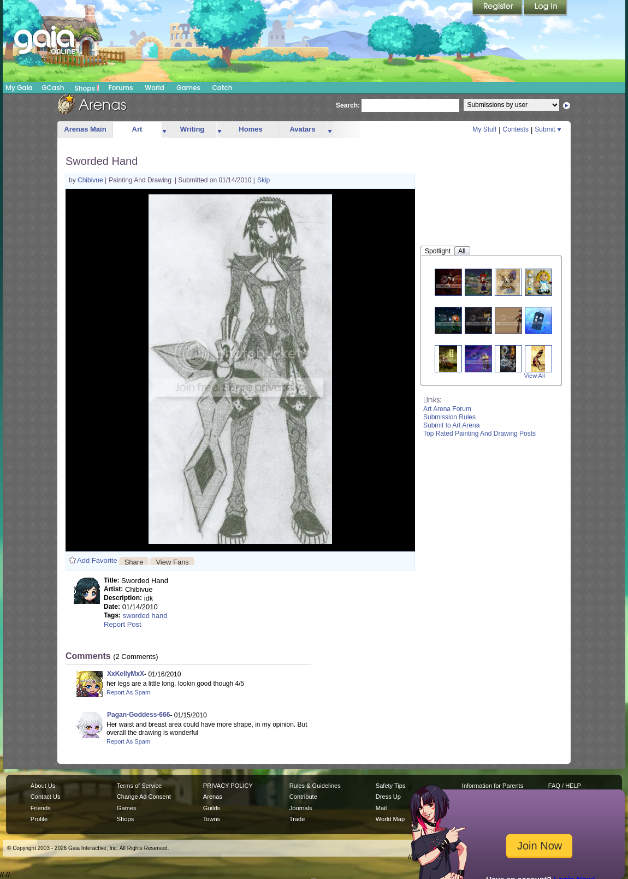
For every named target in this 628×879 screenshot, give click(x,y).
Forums (120, 87)
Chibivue (91, 180)
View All (534, 375)
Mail (381, 808)
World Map (390, 819)
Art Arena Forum (447, 409)
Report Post (122, 624)
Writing (192, 129)
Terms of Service (139, 785)
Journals (300, 808)
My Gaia (18, 87)
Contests (516, 129)
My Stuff (484, 129)
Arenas (212, 796)
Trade (297, 819)
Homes (250, 129)
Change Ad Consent (144, 796)
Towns (211, 819)
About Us (43, 785)
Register (498, 8)
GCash (53, 87)
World (154, 87)
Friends (41, 808)
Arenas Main (85, 129)
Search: (348, 105)
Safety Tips (391, 785)
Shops (87, 87)
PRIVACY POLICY (228, 785)
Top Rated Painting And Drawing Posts (479, 433)
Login (545, 8)
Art (137, 129)
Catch (222, 87)
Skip (263, 180)
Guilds (211, 808)
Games (188, 87)
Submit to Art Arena (451, 425)
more (164, 130)
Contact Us (46, 796)
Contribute (303, 796)
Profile (39, 819)
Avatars (302, 129)
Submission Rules (449, 417)
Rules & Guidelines (315, 785)
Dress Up (388, 796)
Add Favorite (97, 560)
